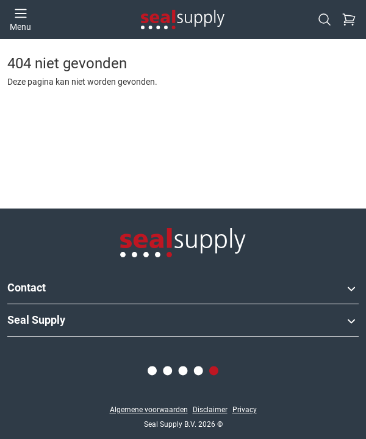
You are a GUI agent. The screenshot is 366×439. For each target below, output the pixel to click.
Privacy (244, 409)
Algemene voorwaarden (149, 409)
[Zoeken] (324, 19)
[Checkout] (349, 19)
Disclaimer (210, 409)
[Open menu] (20, 19)
